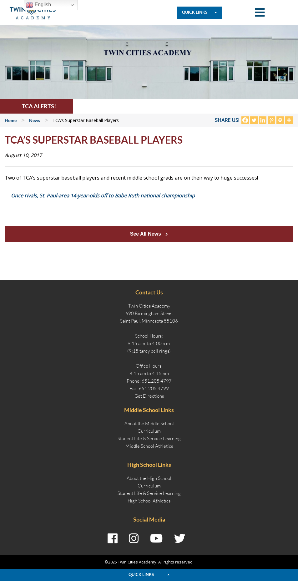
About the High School (149, 478)
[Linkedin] (262, 120)
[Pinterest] (271, 120)
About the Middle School (149, 423)
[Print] (280, 120)
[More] (289, 120)
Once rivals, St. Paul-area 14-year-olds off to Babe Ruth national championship (103, 195)
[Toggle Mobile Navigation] (260, 12)
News (34, 120)
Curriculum (149, 431)
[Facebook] (245, 120)
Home (11, 120)
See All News (149, 234)
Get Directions (149, 396)
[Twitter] (254, 120)
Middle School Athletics (149, 446)
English (38, 5)
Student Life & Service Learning (149, 438)
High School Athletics (149, 501)
